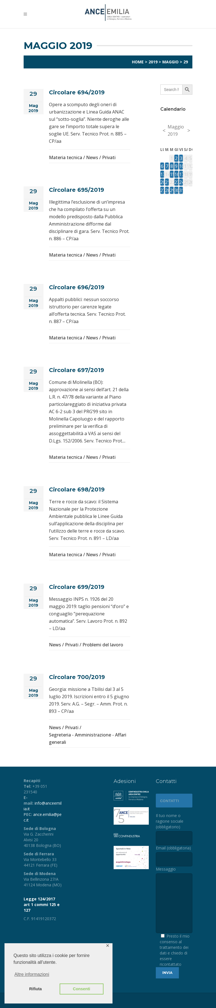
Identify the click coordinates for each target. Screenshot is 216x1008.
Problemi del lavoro (102, 645)
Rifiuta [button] (35, 989)
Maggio (170, 61)
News (92, 157)
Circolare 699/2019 (76, 587)
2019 (153, 61)
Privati (109, 157)
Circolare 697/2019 (76, 370)
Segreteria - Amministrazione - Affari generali (87, 738)
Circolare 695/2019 (76, 189)
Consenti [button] (81, 989)
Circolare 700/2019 (77, 677)
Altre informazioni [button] (31, 974)
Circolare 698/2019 (77, 489)
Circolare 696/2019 (76, 287)
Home (138, 61)
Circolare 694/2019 (77, 92)
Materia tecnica (65, 157)
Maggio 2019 (176, 130)
